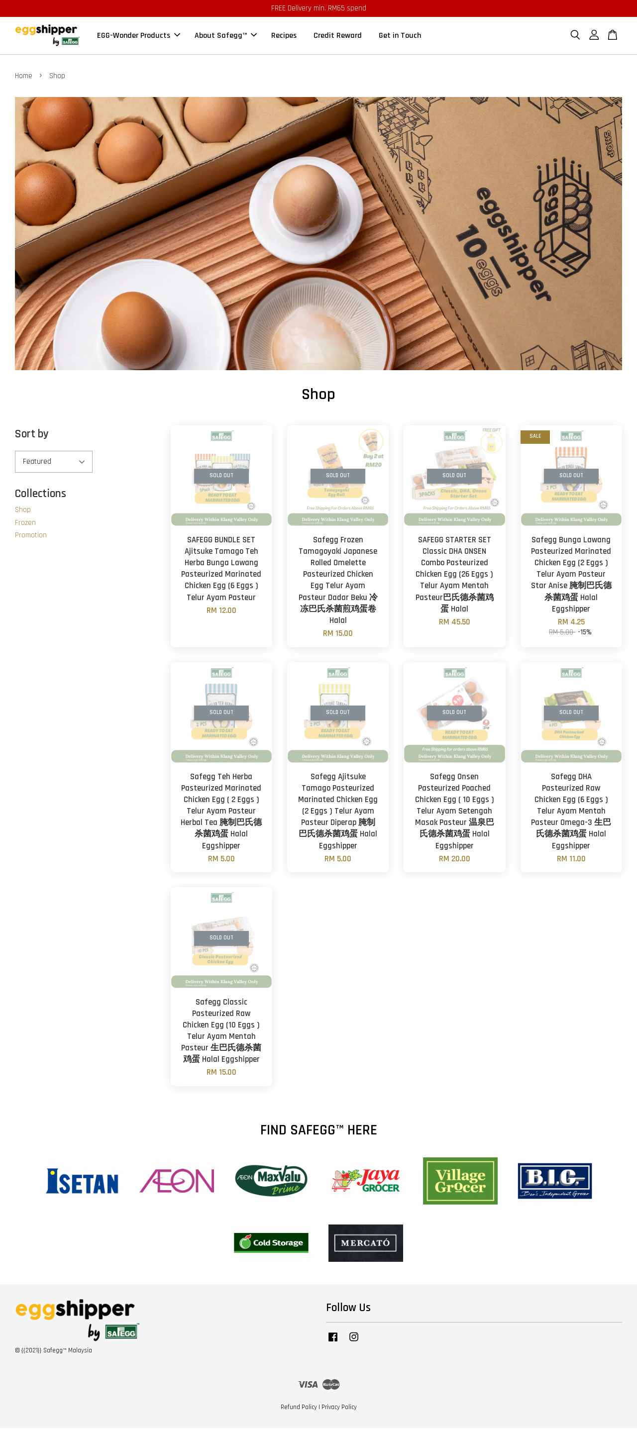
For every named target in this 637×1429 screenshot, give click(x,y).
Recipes (284, 36)
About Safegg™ (226, 36)
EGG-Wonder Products (138, 36)
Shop (23, 510)
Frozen (25, 523)
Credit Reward (338, 36)
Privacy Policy (339, 1408)
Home (23, 77)
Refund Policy (299, 1408)
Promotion (31, 536)
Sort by (32, 435)
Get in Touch (400, 36)
